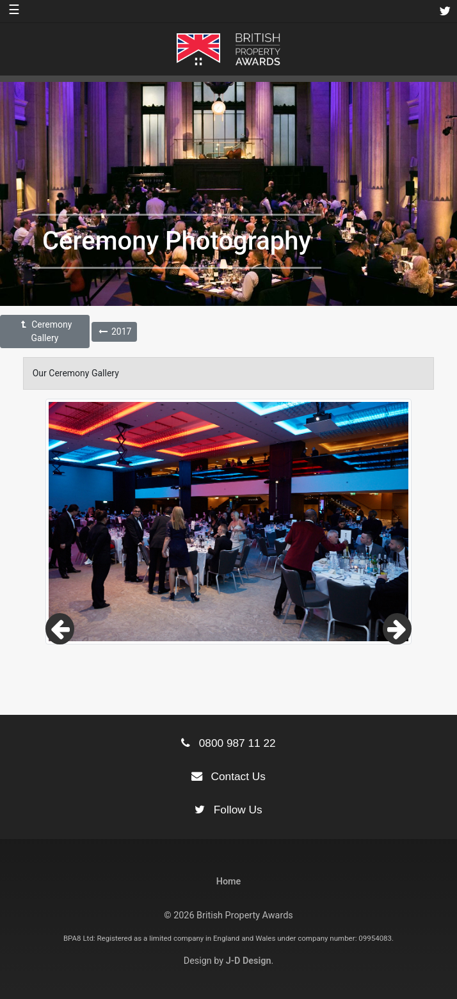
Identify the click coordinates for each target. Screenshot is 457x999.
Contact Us (228, 776)
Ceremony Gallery (45, 331)
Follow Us (228, 809)
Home (228, 881)
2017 (114, 331)
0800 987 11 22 (228, 743)
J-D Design (248, 960)
